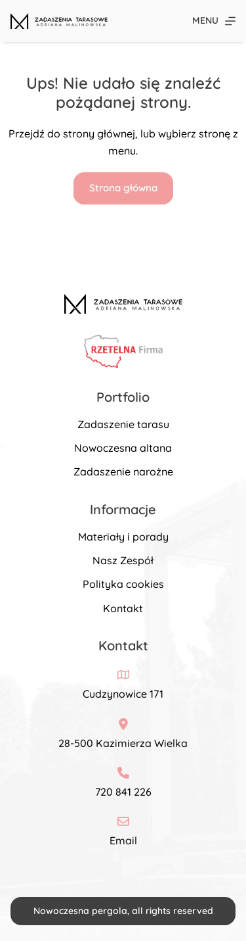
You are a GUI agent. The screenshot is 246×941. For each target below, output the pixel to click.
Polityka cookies (123, 584)
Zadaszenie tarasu (123, 424)
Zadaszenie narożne (123, 471)
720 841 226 (123, 791)
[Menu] (214, 20)
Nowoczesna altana (123, 447)
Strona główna (123, 187)
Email (123, 840)
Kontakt (123, 608)
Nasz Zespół (123, 560)
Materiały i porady (123, 536)
